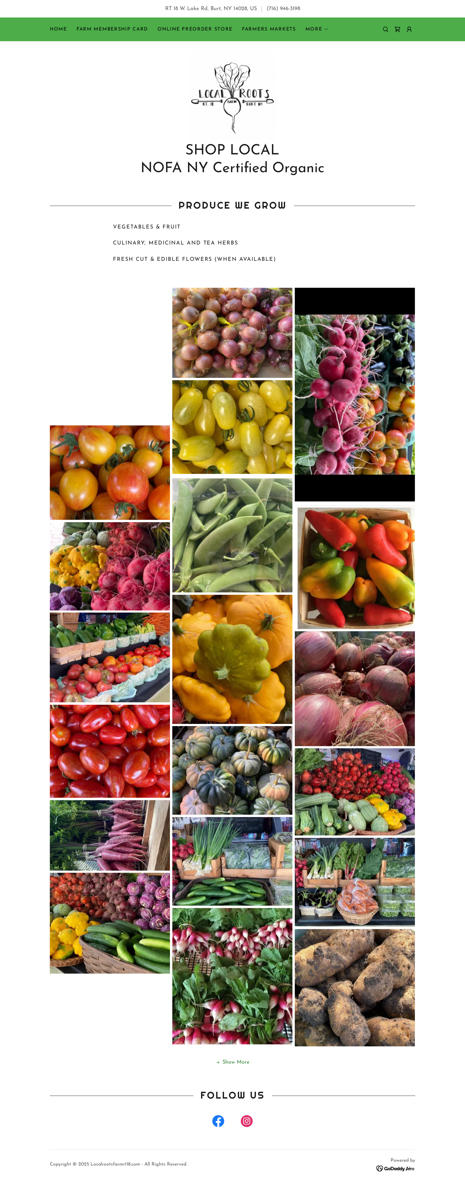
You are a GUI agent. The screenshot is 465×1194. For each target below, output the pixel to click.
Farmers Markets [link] (269, 29)
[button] (317, 29)
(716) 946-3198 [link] (283, 9)
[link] (397, 29)
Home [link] (58, 29)
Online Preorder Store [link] (194, 29)
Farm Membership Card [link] (112, 29)
